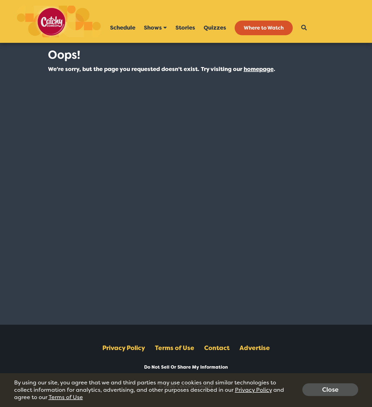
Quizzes (215, 27)
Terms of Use (174, 348)
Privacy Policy (123, 348)
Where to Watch (264, 28)
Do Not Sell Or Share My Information (186, 367)
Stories (185, 27)
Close (330, 390)
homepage (259, 69)
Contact (217, 348)
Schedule (122, 27)
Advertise (254, 348)
